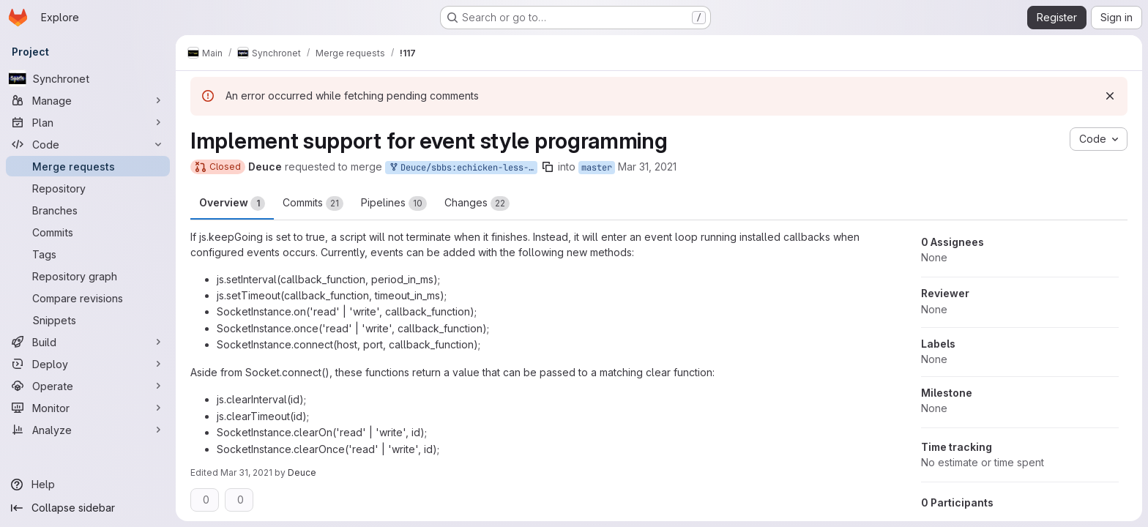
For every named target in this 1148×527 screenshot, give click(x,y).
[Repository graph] (88, 276)
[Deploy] (88, 364)
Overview (232, 203)
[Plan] (88, 122)
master (596, 167)
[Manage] (88, 100)
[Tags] (88, 254)
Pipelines (394, 203)
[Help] (88, 484)
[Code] (88, 144)
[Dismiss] (1110, 96)
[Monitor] (88, 407)
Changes (477, 203)
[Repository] (88, 188)
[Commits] (88, 232)
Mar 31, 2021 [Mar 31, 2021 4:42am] (647, 166)
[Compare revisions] (88, 298)
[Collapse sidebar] (88, 508)
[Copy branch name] (547, 167)
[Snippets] (88, 320)
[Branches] (88, 210)
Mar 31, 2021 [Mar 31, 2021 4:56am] (246, 472)
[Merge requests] (88, 166)
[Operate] (88, 385)
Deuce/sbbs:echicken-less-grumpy (462, 168)
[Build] (88, 342)
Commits (313, 203)
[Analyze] (88, 429)
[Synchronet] (88, 78)
